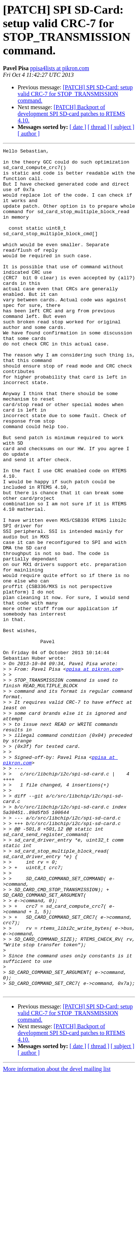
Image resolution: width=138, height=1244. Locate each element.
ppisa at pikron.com (93, 773)
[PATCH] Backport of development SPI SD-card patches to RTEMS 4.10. (71, 113)
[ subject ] (122, 127)
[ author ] (29, 133)
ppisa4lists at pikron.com (59, 68)
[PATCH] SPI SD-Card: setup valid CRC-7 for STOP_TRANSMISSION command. (75, 94)
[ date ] (78, 127)
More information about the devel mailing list (56, 1237)
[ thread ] (98, 127)
